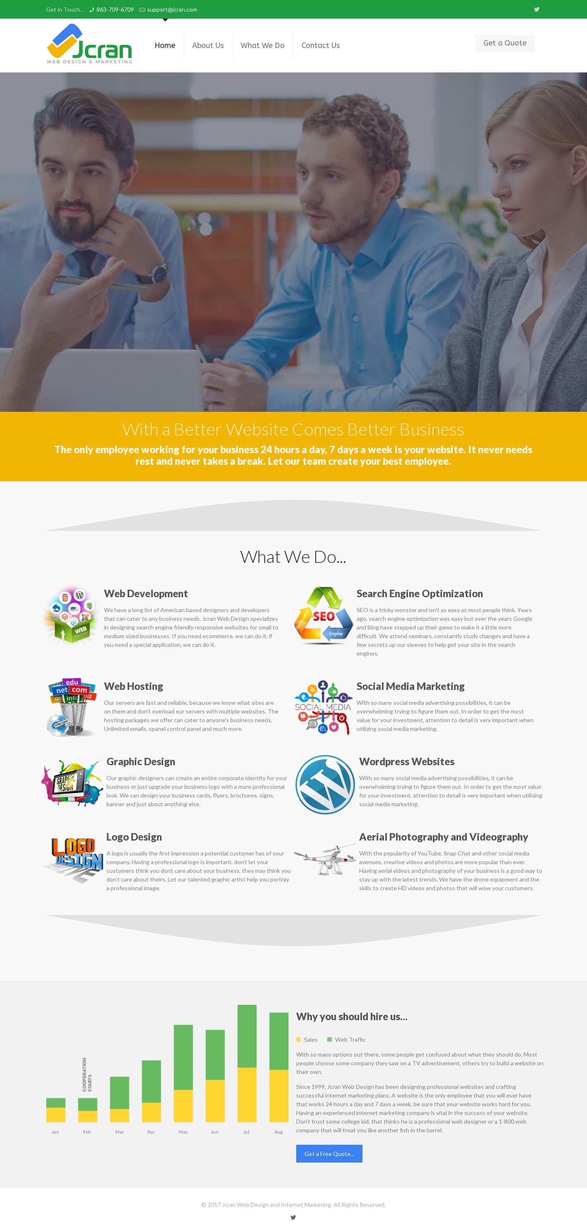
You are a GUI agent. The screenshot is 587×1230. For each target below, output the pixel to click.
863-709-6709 (115, 9)
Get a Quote (505, 43)
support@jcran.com (172, 9)
